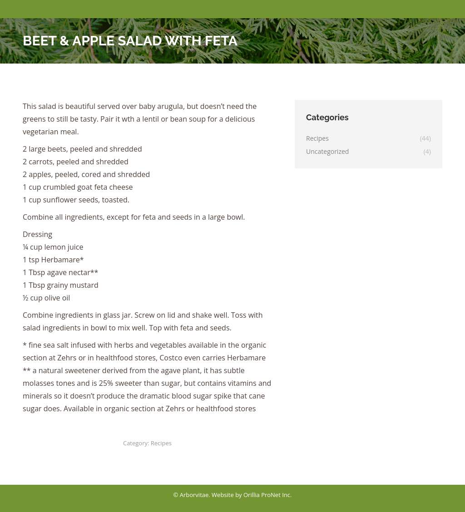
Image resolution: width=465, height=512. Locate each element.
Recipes (161, 443)
